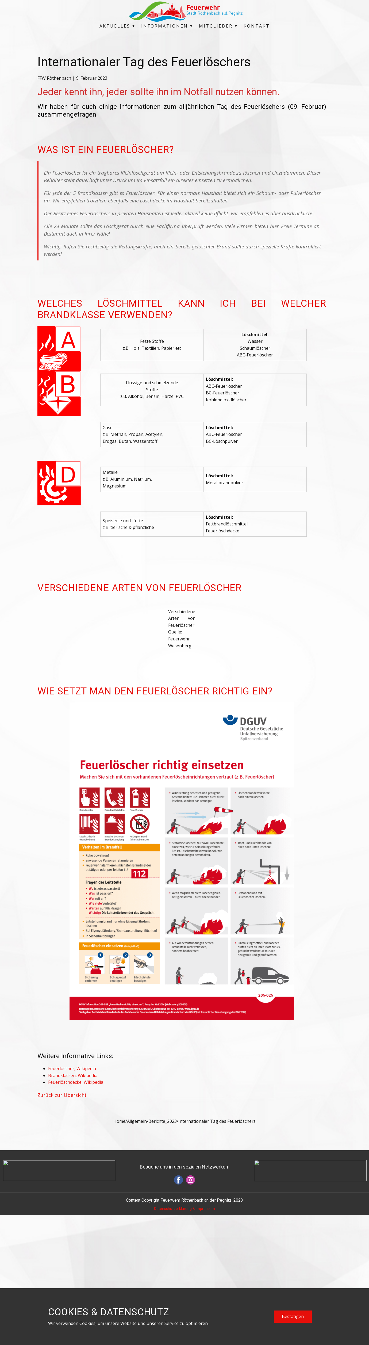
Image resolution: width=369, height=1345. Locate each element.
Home (119, 1251)
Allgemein (137, 1251)
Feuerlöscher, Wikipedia (72, 1198)
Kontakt (257, 26)
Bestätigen (293, 1316)
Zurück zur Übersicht (62, 1225)
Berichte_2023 (162, 1251)
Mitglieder (216, 26)
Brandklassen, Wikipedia (72, 1205)
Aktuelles (114, 26)
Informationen (164, 26)
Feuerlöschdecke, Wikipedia (75, 1212)
